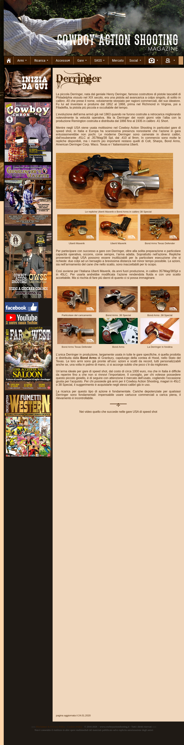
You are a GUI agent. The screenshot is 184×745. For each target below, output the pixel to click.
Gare (80, 60)
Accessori (63, 60)
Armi (20, 60)
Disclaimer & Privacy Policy (50, 726)
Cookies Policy (74, 726)
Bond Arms (89, 357)
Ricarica (39, 60)
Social (133, 60)
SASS (98, 60)
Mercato (118, 60)
